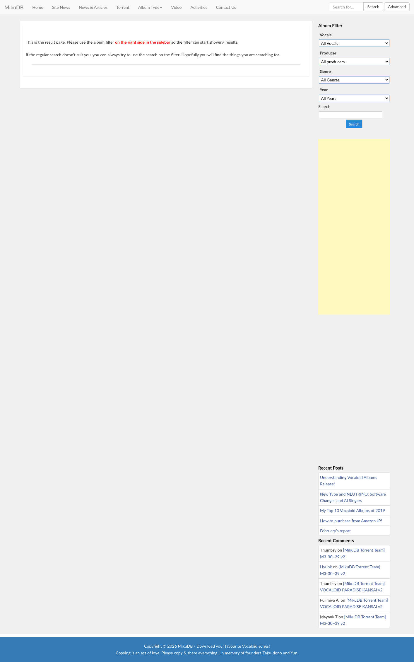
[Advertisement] (354, 227)
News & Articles (93, 7)
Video (176, 7)
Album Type (150, 7)
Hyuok (326, 566)
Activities (198, 7)
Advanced (397, 6)
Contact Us (226, 7)
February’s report (335, 530)
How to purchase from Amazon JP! (351, 520)
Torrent (122, 7)
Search (373, 6)
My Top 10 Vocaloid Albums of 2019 (352, 510)
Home (37, 7)
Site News (61, 7)
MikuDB (13, 7)
